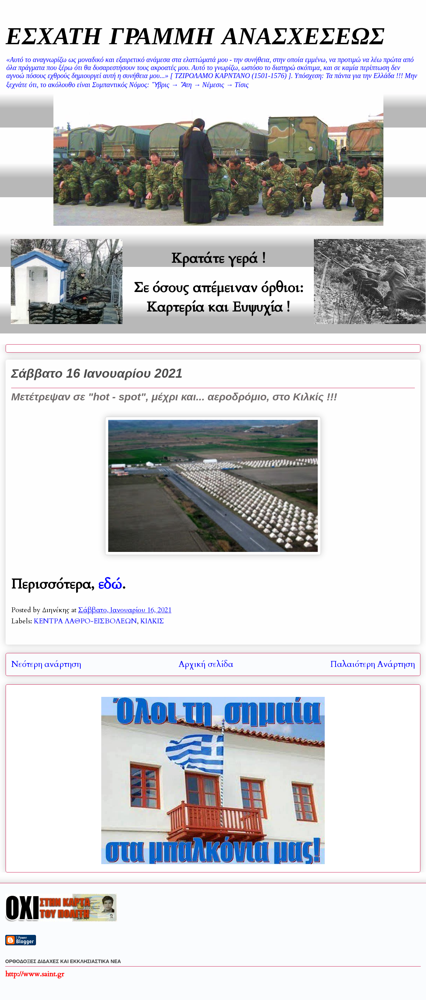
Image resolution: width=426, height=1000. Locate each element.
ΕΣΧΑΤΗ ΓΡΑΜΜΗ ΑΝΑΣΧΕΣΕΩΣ (195, 35)
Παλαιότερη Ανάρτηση (372, 664)
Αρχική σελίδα (205, 664)
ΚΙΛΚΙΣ (152, 621)
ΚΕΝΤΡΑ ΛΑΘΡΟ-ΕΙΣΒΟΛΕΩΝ (85, 621)
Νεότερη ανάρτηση (46, 664)
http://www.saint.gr (34, 974)
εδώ (110, 584)
